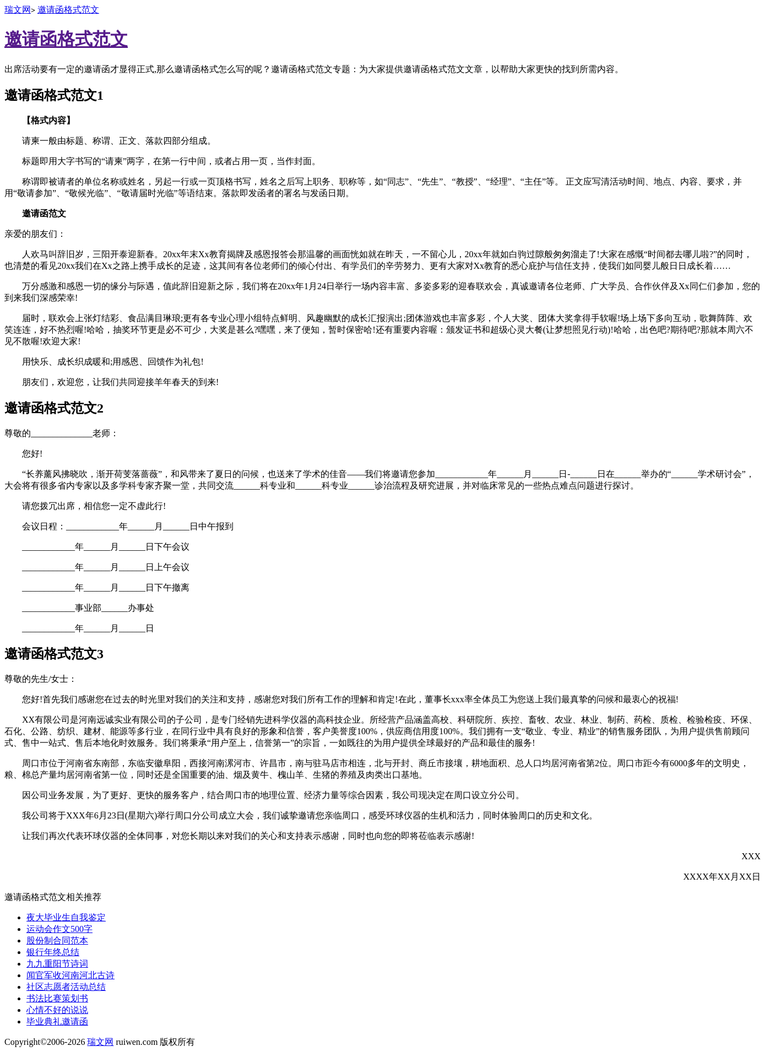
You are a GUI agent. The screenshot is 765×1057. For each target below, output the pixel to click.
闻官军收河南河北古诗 (70, 975)
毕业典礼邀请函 (57, 1021)
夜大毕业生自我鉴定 (66, 917)
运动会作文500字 (59, 929)
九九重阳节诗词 (57, 963)
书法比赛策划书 (57, 998)
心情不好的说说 (57, 1010)
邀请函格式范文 (68, 9)
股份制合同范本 (57, 940)
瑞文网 (17, 9)
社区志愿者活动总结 (66, 986)
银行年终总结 (52, 952)
